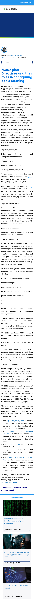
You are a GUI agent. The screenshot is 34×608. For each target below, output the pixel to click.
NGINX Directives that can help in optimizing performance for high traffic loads (16, 554)
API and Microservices (8, 58)
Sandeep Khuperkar (15, 56)
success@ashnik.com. (9, 482)
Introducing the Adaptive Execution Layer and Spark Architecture (14, 521)
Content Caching (13, 444)
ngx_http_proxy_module (16, 421)
